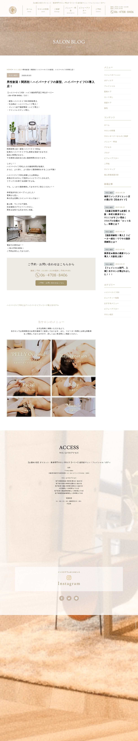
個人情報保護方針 (111, 160)
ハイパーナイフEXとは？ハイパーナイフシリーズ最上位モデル (33, 290)
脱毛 (106, 93)
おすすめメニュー (111, 289)
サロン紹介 (17, 55)
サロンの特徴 (109, 116)
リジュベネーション (112, 60)
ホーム (107, 110)
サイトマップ (109, 154)
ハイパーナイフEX (111, 278)
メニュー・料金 (110, 127)
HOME (9, 55)
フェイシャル (109, 71)
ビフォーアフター (111, 143)
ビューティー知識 (111, 283)
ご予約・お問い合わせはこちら (51, 268)
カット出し (108, 82)
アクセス (108, 132)
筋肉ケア (108, 77)
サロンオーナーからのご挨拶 (116, 121)
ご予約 (107, 149)
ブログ (107, 138)
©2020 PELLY (135, 610)
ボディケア (108, 66)
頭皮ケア (108, 88)
